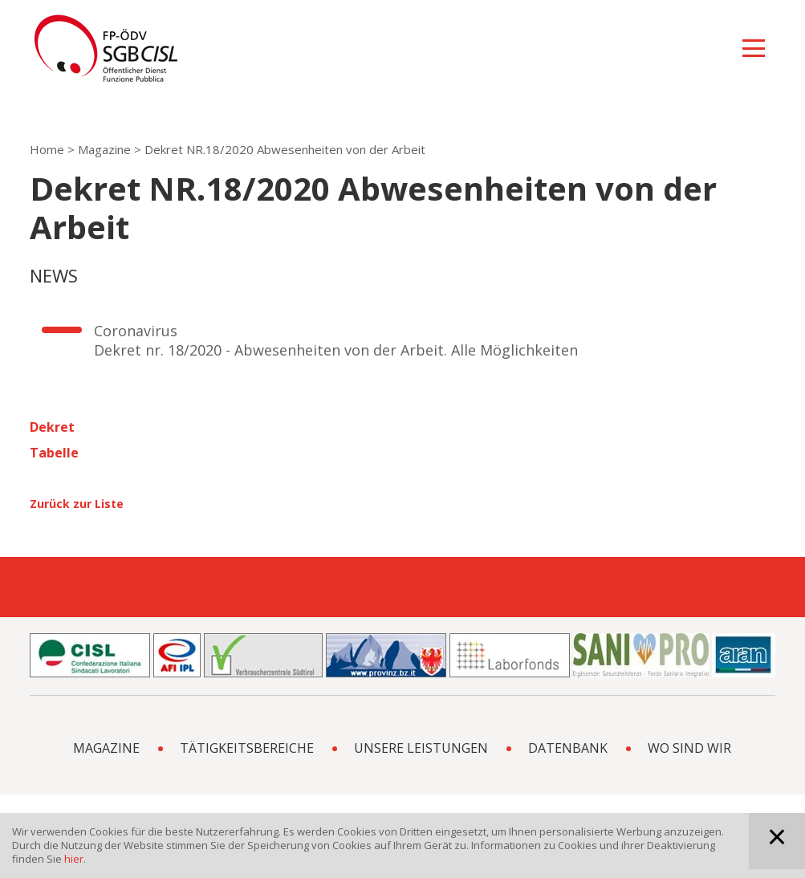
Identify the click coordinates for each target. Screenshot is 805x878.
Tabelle (54, 453)
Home (47, 149)
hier (73, 859)
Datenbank (568, 748)
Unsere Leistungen (421, 748)
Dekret (52, 427)
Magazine (104, 149)
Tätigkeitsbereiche (247, 748)
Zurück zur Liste (77, 503)
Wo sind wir (689, 748)
